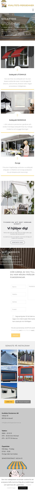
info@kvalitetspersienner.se (11, 418)
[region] (17, 27)
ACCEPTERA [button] (23, 488)
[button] (33, 10)
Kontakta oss (17, 242)
